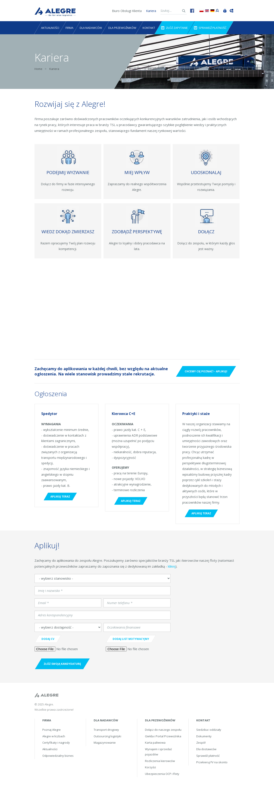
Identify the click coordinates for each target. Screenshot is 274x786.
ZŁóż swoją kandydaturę (62, 664)
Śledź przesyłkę (230, 10)
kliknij (172, 566)
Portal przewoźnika (216, 10)
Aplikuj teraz (60, 496)
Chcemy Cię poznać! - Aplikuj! (206, 371)
